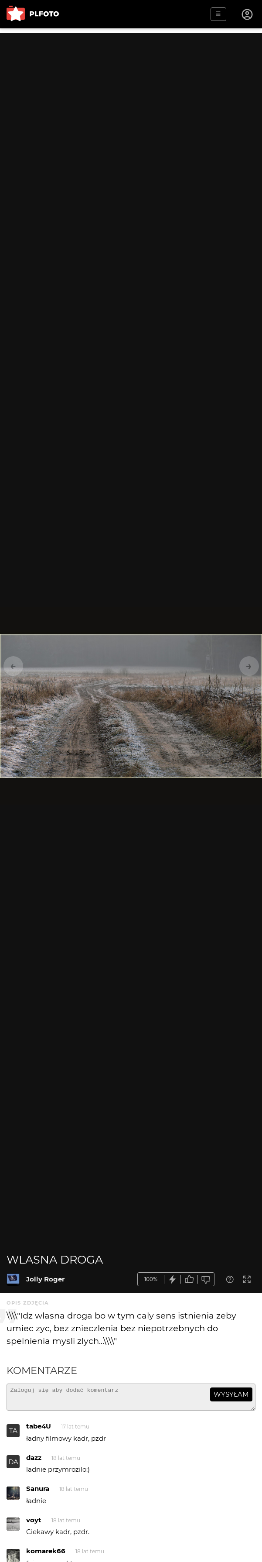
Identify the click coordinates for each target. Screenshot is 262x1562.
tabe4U (38, 1430)
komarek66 (45, 1555)
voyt (33, 1524)
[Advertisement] (131, 94)
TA (13, 1434)
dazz (33, 1461)
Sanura (37, 1492)
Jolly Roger (45, 1279)
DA (13, 1466)
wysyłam (231, 1394)
